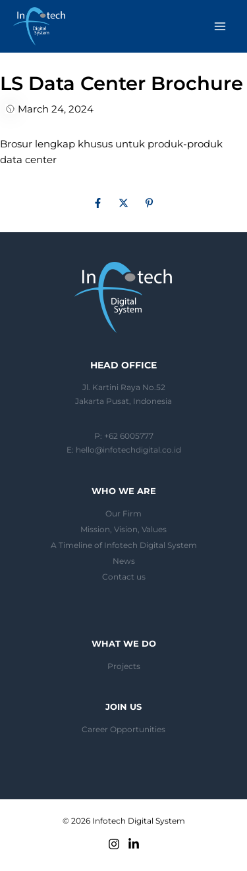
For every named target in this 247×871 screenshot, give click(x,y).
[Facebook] (98, 204)
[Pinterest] (149, 204)
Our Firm (123, 513)
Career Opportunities (123, 729)
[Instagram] (114, 844)
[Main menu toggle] (220, 26)
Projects (123, 666)
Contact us (124, 577)
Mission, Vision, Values (123, 529)
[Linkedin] (134, 844)
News (124, 561)
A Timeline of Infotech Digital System (124, 545)
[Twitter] (123, 204)
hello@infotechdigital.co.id (128, 450)
